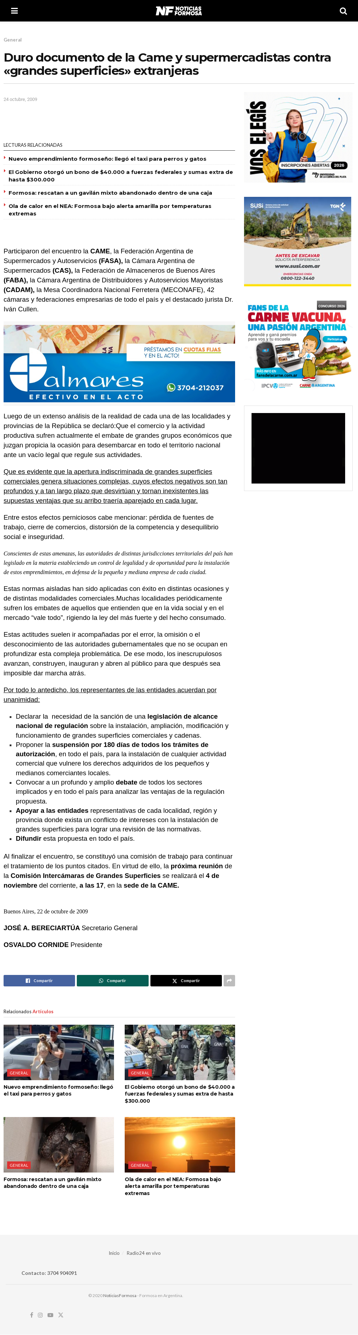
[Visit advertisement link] (119, 363)
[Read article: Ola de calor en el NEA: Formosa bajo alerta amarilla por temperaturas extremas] (180, 1144)
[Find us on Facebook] (31, 1315)
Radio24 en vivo (144, 1253)
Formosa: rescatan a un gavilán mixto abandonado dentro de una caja (110, 192)
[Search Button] (343, 10)
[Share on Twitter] (186, 980)
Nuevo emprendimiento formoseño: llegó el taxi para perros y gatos (108, 158)
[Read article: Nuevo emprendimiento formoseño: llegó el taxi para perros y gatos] (59, 1052)
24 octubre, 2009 (20, 99)
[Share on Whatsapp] (112, 980)
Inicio (114, 1253)
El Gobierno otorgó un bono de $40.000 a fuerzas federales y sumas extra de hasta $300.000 (180, 1094)
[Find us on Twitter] (61, 1315)
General (13, 40)
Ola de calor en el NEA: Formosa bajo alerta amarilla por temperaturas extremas (173, 1186)
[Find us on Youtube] (50, 1315)
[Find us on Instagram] (40, 1315)
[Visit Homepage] (179, 11)
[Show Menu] (14, 10)
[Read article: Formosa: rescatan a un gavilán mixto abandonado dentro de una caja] (59, 1144)
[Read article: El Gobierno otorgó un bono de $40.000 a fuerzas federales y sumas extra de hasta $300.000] (180, 1052)
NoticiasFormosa (119, 1295)
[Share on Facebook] (39, 980)
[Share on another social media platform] (229, 980)
